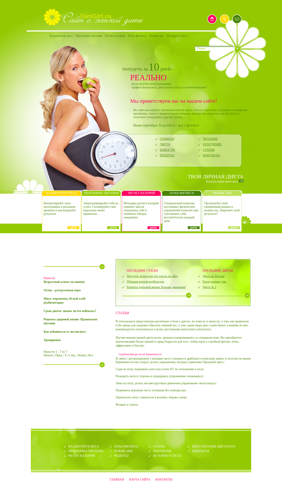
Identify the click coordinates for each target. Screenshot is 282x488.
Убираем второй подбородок (145, 281)
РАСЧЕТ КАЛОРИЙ (81, 455)
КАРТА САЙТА (139, 479)
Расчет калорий (115, 35)
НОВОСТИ (167, 150)
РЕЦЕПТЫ (167, 155)
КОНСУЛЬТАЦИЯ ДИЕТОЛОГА (213, 446)
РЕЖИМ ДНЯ (123, 451)
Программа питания (89, 35)
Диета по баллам (213, 276)
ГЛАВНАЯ (167, 139)
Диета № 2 (209, 287)
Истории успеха (177, 35)
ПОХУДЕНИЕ (212, 144)
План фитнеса (137, 35)
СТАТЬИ (209, 150)
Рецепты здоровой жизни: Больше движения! (156, 287)
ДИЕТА (165, 144)
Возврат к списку (127, 404)
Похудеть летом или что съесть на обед (152, 276)
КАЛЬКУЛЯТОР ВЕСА (83, 446)
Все (90, 355)
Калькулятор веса (61, 35)
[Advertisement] (141, 246)
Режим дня (156, 35)
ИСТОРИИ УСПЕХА (167, 455)
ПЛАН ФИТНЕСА (126, 446)
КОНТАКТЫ (211, 155)
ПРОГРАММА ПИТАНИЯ (85, 451)
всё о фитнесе (188, 125)
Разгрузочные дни (214, 281)
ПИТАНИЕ (210, 139)
